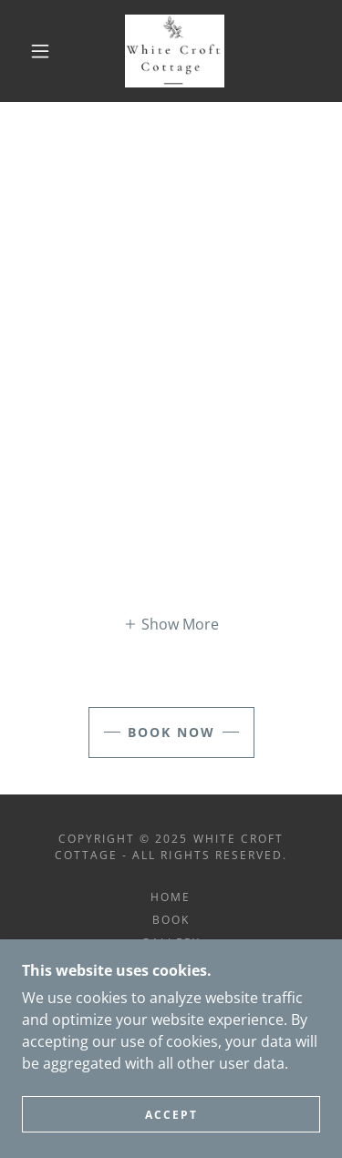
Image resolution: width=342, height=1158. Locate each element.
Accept (171, 1114)
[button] (40, 51)
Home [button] (170, 897)
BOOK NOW (171, 732)
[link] (174, 51)
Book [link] (171, 919)
